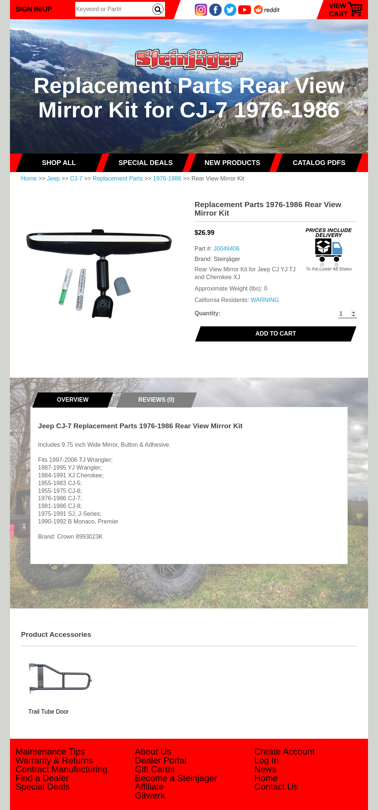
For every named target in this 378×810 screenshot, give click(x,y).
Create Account (284, 751)
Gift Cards (155, 769)
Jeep (53, 178)
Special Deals (43, 787)
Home (29, 178)
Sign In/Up (34, 9)
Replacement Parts (118, 178)
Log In (266, 760)
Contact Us (276, 787)
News (265, 769)
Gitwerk (150, 795)
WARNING (265, 300)
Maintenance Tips (50, 751)
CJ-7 (76, 178)
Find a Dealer (42, 778)
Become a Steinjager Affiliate (176, 782)
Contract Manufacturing (61, 769)
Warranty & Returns (54, 760)
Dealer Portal (160, 760)
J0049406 (227, 249)
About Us (153, 751)
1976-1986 (167, 178)
